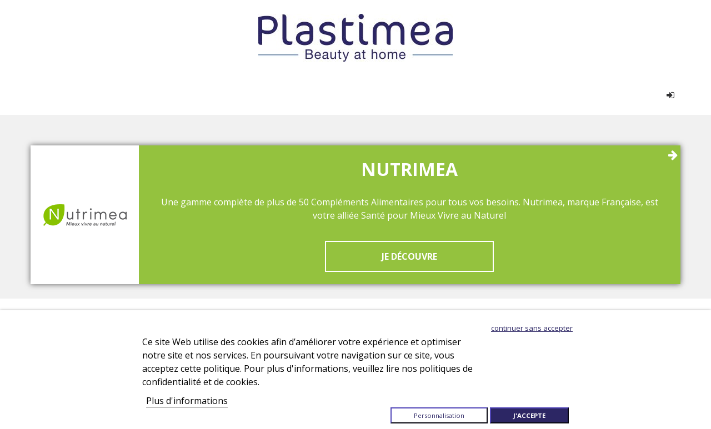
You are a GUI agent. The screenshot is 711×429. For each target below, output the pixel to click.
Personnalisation (439, 415)
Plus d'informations (187, 401)
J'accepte (529, 415)
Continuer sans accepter (532, 328)
